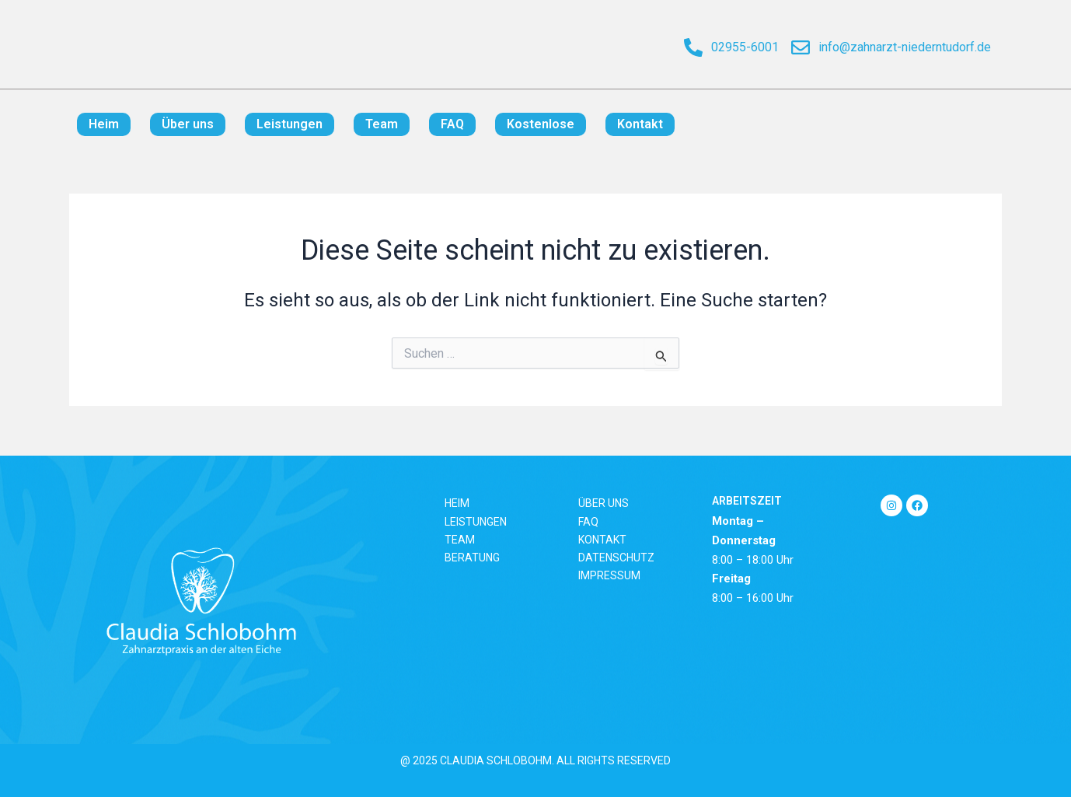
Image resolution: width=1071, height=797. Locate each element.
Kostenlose (540, 124)
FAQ (452, 124)
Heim (104, 124)
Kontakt (640, 124)
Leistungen (289, 124)
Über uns (188, 124)
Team (381, 124)
